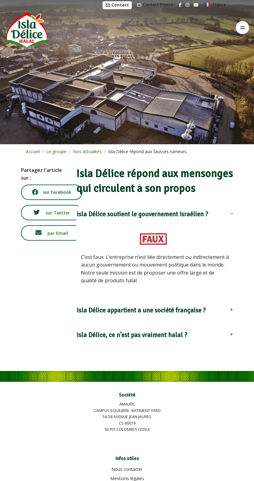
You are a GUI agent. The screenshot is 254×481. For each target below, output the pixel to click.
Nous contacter (127, 469)
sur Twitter (52, 212)
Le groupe (56, 151)
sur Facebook (51, 192)
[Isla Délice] (25, 27)
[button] (154, 215)
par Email (51, 233)
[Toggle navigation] (242, 27)
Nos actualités (87, 151)
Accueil (33, 151)
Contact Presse (155, 4)
